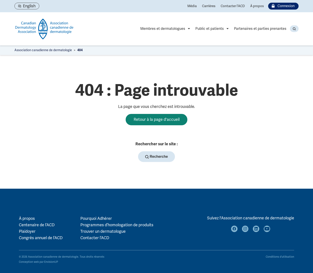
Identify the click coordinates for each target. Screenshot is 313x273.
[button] (294, 28)
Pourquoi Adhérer (96, 218)
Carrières (208, 6)
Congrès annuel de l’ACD (41, 237)
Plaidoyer (27, 231)
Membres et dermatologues (162, 28)
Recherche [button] (156, 157)
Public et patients (209, 28)
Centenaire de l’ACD (37, 224)
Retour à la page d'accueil (157, 119)
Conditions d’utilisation (280, 257)
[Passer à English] (26, 6)
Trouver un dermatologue (103, 231)
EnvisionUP (51, 262)
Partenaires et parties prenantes (260, 28)
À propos (257, 6)
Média (192, 6)
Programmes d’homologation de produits (116, 224)
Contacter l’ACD (233, 6)
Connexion (282, 6)
